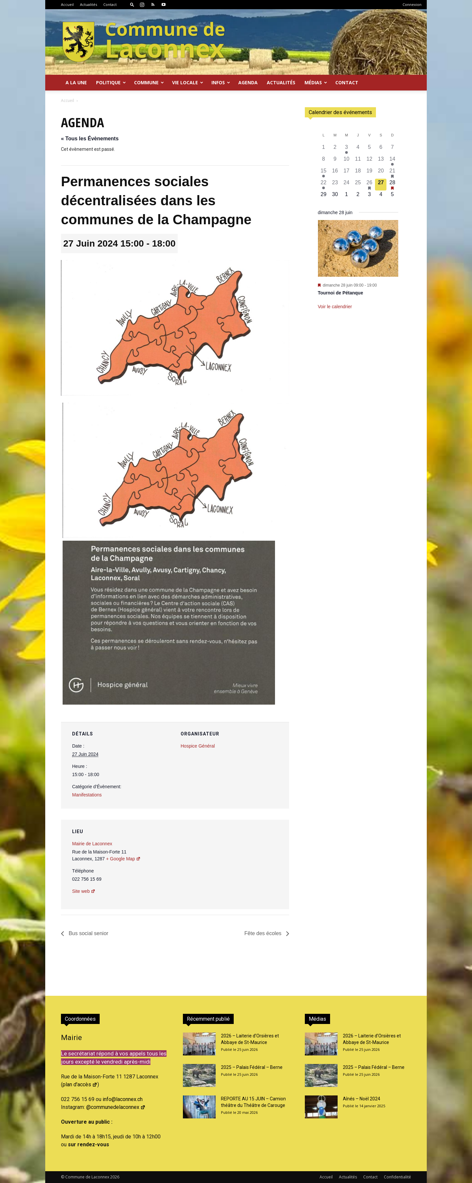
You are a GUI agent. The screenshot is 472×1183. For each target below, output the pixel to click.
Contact (110, 4)
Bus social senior (87, 933)
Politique (111, 82)
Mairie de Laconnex (92, 843)
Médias (316, 82)
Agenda (248, 82)
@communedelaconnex (116, 1107)
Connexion (412, 4)
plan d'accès (80, 1084)
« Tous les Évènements (90, 138)
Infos (220, 82)
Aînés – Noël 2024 (361, 1098)
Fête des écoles (264, 933)
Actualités (88, 4)
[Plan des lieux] (249, 864)
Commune (149, 82)
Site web (83, 891)
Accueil (67, 4)
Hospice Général (198, 746)
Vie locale (187, 82)
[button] (132, 4)
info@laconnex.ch (123, 1099)
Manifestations (87, 794)
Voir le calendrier (335, 306)
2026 (114, 1177)
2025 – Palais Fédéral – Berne (252, 1067)
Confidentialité (397, 1177)
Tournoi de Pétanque (340, 292)
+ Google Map (123, 858)
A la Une (76, 82)
